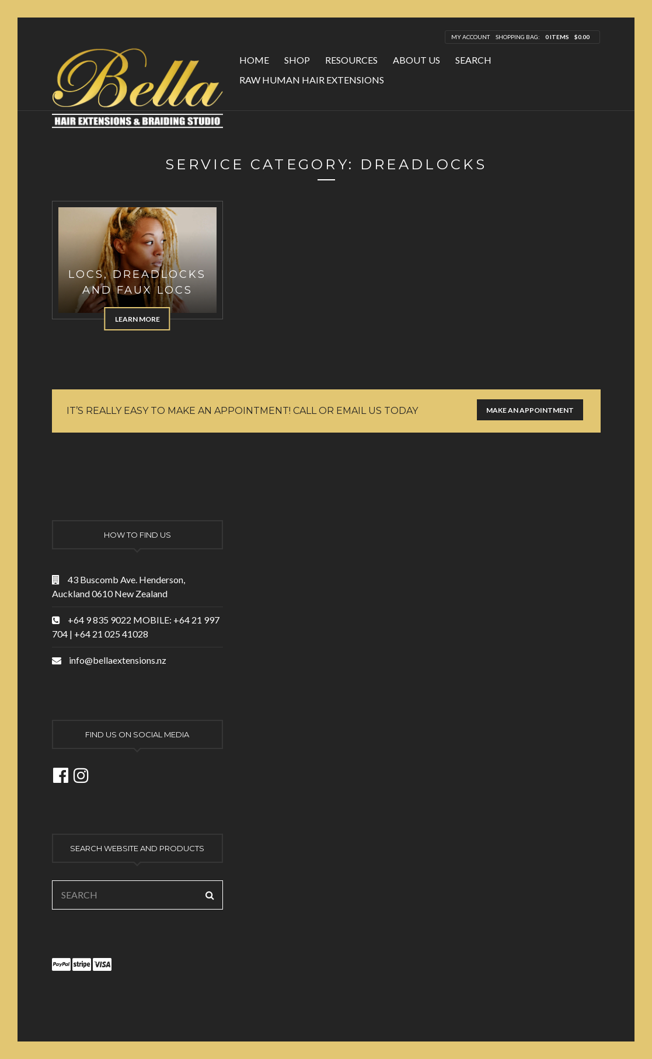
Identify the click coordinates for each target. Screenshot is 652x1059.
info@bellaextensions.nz (117, 660)
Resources (351, 59)
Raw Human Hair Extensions (311, 79)
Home (254, 59)
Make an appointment (530, 410)
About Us (416, 59)
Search (473, 59)
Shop (297, 59)
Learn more (137, 319)
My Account (470, 37)
